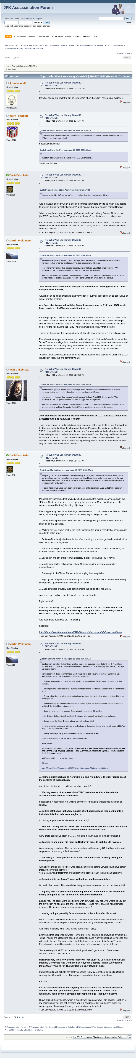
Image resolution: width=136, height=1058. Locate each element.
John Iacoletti (18, 83)
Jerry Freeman (18, 115)
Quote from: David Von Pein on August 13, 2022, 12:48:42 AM (65, 255)
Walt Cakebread (19, 369)
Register (38, 19)
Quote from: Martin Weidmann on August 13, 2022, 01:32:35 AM (66, 470)
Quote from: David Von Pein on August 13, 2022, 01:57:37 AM (65, 659)
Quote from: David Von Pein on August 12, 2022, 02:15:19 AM (65, 131)
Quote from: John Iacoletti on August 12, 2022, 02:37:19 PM (65, 190)
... (21, 58)
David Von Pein (19, 175)
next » (129, 53)
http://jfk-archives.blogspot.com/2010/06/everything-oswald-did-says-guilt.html (80, 632)
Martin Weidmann (20, 240)
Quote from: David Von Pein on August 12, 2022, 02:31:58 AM (65, 150)
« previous (121, 53)
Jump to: (69, 1037)
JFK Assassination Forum (28, 7)
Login (29, 19)
